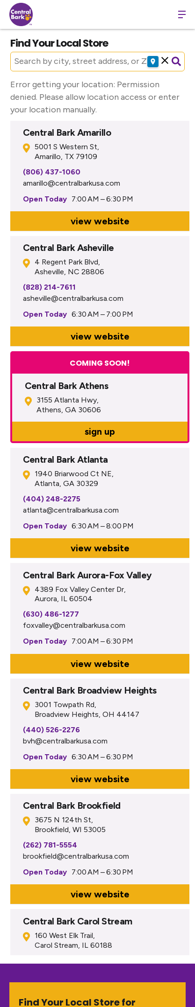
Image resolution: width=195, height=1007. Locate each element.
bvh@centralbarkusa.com (65, 740)
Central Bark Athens (66, 385)
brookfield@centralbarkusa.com (76, 856)
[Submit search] (176, 61)
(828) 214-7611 (49, 287)
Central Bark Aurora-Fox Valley (87, 575)
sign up (100, 431)
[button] (164, 61)
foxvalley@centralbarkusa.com (74, 625)
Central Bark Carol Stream (77, 921)
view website (100, 221)
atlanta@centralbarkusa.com (71, 510)
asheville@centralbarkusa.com (73, 298)
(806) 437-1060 (51, 171)
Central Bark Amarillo (67, 132)
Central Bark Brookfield (72, 805)
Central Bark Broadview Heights (90, 690)
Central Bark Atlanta (65, 459)
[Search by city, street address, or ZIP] (86, 61)
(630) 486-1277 (51, 614)
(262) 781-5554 (50, 844)
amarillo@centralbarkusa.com (71, 183)
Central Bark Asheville (68, 247)
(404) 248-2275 (51, 498)
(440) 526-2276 (51, 729)
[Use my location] (153, 61)
